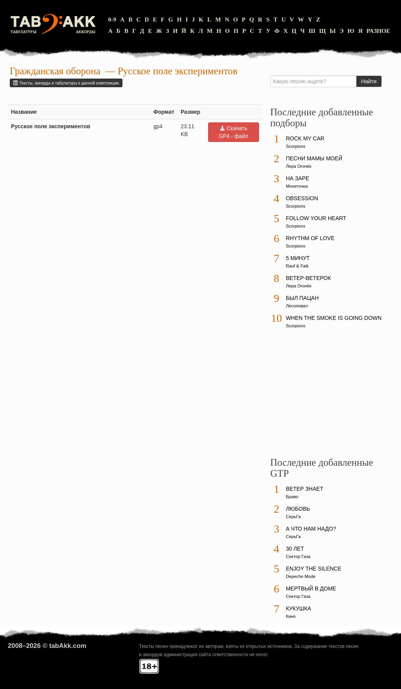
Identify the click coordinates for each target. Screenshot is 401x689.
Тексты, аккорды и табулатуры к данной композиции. (66, 83)
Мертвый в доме (311, 588)
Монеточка (297, 186)
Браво (292, 496)
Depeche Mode (301, 576)
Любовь (298, 509)
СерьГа (293, 516)
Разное (378, 30)
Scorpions (296, 146)
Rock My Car (305, 138)
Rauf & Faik (297, 266)
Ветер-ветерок (308, 278)
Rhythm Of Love (310, 238)
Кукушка (298, 608)
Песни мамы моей (314, 158)
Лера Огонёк (298, 166)
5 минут (298, 258)
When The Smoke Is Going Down (334, 318)
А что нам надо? (311, 529)
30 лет (295, 548)
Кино (291, 616)
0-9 (112, 19)
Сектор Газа (298, 556)
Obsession (302, 198)
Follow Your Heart (316, 218)
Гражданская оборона (55, 71)
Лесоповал (297, 305)
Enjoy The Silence (314, 568)
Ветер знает (305, 489)
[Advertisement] (329, 396)
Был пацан (302, 298)
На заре (297, 178)
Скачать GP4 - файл (233, 132)
